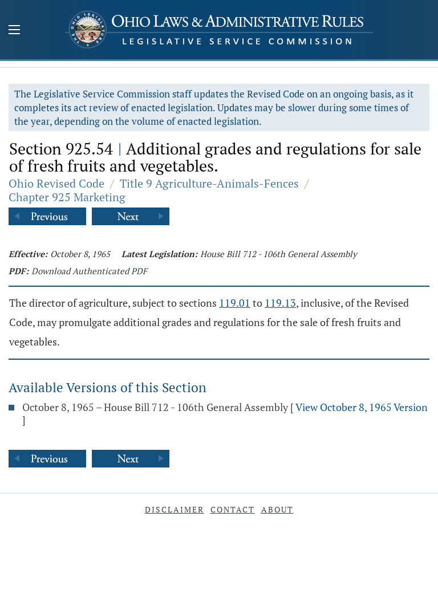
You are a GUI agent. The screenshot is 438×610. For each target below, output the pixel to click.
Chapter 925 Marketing (67, 197)
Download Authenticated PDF (89, 270)
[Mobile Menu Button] (14, 30)
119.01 (234, 303)
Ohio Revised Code (56, 183)
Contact (232, 509)
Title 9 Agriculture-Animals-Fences (209, 183)
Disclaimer (174, 509)
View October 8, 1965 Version (361, 407)
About (277, 509)
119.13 (280, 303)
